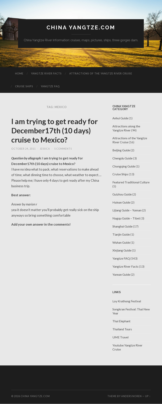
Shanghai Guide (122, 226)
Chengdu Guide (122, 158)
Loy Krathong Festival (126, 301)
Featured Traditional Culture (131, 182)
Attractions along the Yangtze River (126, 128)
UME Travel (120, 337)
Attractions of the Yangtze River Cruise (100, 73)
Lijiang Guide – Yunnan (127, 210)
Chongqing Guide (123, 166)
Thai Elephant (121, 321)
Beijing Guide (121, 150)
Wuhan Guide (121, 242)
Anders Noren (131, 396)
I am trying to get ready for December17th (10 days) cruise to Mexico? (50, 130)
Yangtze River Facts (46, 73)
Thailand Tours (122, 329)
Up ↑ (148, 396)
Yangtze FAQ (50, 86)
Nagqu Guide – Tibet (126, 218)
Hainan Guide (121, 202)
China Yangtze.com (80, 27)
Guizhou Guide (122, 194)
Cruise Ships (24, 86)
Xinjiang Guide (121, 250)
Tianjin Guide (121, 234)
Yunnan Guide (121, 274)
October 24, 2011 (23, 148)
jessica (45, 148)
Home (19, 73)
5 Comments (63, 148)
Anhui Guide (120, 118)
